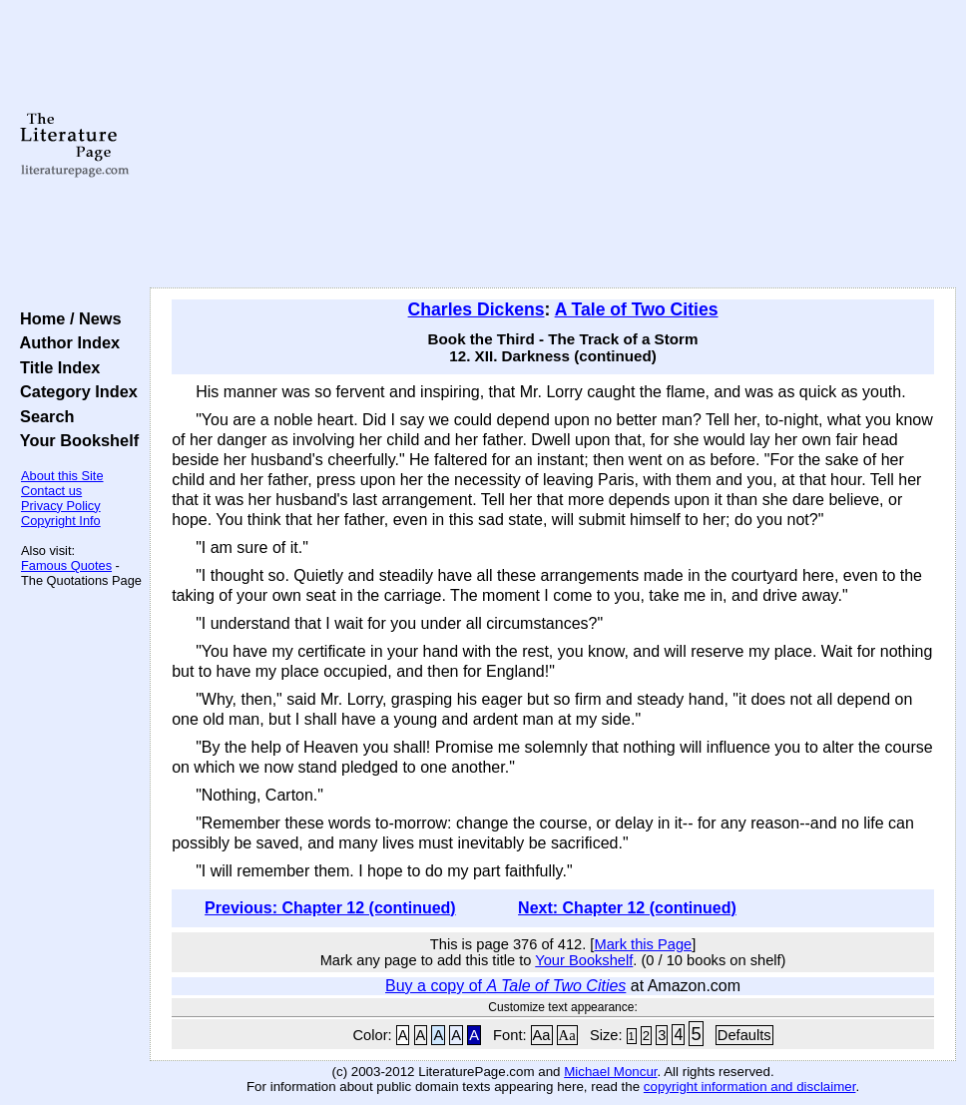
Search (42, 416)
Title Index (55, 367)
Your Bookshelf (75, 440)
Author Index (65, 342)
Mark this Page (643, 944)
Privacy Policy (61, 505)
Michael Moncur (610, 1071)
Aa (542, 1035)
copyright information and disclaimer (750, 1086)
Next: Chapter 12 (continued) (627, 907)
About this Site (62, 475)
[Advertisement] (553, 144)
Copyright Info (61, 520)
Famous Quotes (66, 565)
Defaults (744, 1035)
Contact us (51, 490)
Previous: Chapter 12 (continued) (330, 907)
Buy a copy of (505, 985)
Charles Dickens (476, 309)
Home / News (66, 318)
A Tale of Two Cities (637, 309)
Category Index (74, 391)
